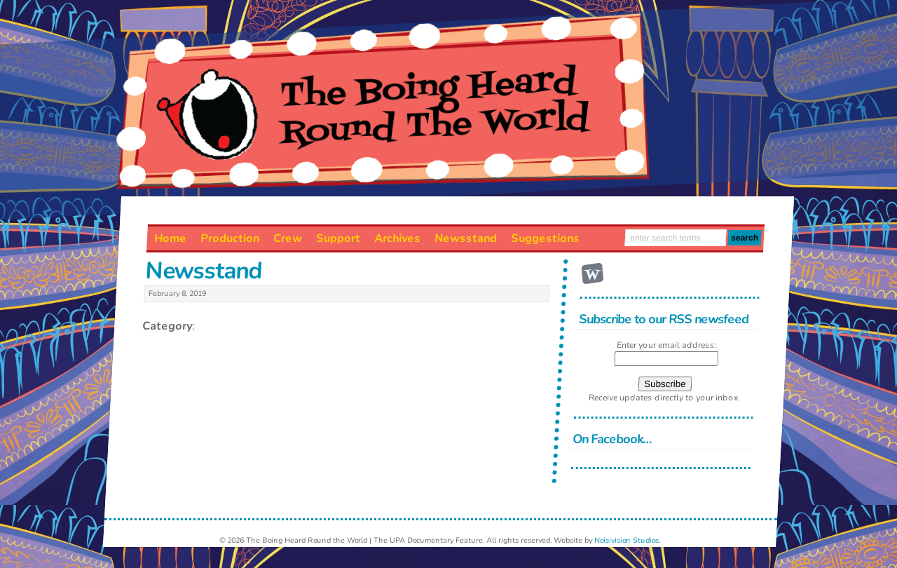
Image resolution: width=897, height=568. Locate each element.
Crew (287, 238)
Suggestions (545, 238)
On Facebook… (612, 439)
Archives (397, 238)
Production (229, 238)
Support (337, 238)
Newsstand (465, 238)
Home (169, 238)
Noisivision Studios (626, 540)
